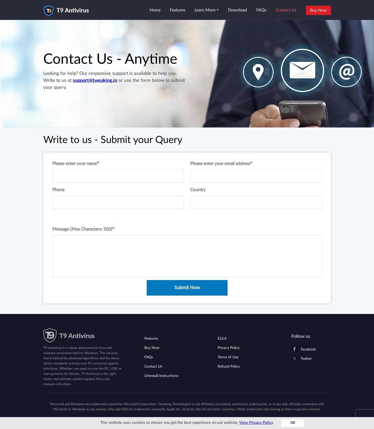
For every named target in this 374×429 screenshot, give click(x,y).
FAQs (261, 10)
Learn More (205, 10)
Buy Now (318, 10)
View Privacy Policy (256, 423)
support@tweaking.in (95, 80)
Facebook (308, 349)
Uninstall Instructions (161, 376)
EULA (222, 338)
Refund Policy (229, 366)
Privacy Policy (228, 348)
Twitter (306, 359)
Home (155, 10)
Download (237, 10)
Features (177, 10)
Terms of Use (228, 357)
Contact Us (286, 10)
